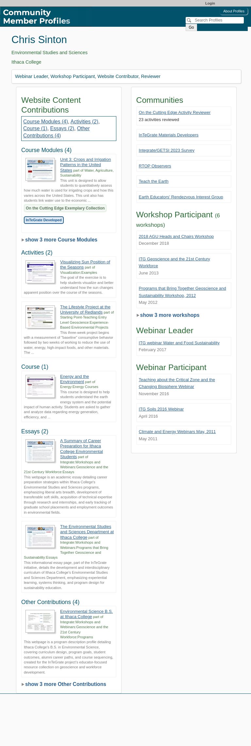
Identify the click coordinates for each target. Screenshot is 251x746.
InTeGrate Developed (44, 220)
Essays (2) (62, 128)
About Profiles (233, 11)
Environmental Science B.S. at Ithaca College (86, 614)
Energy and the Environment (74, 379)
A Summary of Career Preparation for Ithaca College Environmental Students (81, 448)
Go (191, 27)
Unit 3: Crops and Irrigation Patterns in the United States (85, 165)
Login (210, 3)
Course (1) (35, 128)
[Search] (215, 20)
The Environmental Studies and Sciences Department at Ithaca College (87, 532)
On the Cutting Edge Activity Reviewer (175, 112)
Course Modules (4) (45, 121)
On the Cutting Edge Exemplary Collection (65, 208)
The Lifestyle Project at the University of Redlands (85, 309)
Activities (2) (84, 121)
